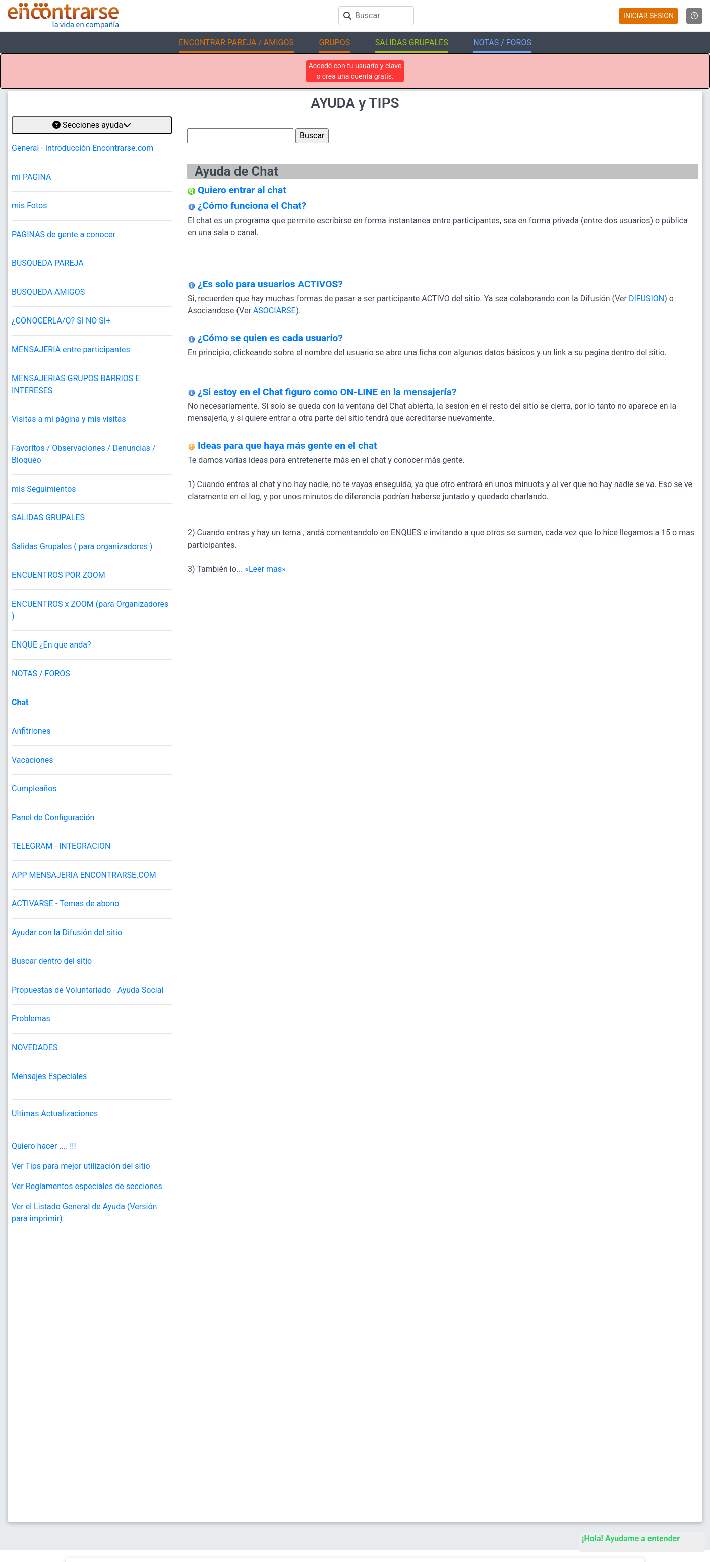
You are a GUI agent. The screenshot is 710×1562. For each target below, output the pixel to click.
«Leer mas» (265, 569)
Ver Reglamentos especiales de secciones (87, 1186)
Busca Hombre (443, 1402)
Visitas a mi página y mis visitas (69, 419)
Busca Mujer (439, 1418)
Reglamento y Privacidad (279, 1418)
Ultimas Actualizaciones (55, 1113)
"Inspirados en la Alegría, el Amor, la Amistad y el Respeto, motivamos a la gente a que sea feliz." (414, 1499)
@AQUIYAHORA (141, 1326)
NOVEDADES (34, 1047)
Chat (20, 702)
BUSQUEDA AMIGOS (48, 292)
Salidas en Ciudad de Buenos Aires (471, 1435)
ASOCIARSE (274, 310)
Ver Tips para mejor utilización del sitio (81, 1166)
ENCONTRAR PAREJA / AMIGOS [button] (236, 42)
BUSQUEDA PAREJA (48, 263)
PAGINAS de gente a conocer (63, 234)
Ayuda (253, 1402)
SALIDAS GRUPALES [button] (411, 42)
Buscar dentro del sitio (52, 961)
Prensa (254, 1468)
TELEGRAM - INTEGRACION (61, 846)
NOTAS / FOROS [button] (502, 42)
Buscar (254, 1385)
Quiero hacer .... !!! (44, 1146)
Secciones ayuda (91, 125)
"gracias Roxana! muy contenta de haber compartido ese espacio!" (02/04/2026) (262, 1295)
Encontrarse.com (227, 1499)
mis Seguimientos (44, 489)
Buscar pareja (441, 1385)
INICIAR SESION (648, 16)
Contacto (257, 1452)
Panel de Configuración (53, 817)
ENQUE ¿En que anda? (51, 645)
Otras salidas (205, 1326)
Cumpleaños (34, 788)
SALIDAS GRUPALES (48, 517)
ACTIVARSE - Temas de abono (65, 903)
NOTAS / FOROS (41, 673)
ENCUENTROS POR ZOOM (58, 575)
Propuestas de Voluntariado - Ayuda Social (87, 990)
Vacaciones (32, 760)
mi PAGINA (31, 177)
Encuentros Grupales (629, 1385)
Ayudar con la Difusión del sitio (67, 932)
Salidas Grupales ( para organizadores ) (82, 546)
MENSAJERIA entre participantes (71, 349)
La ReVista (614, 1402)
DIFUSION (646, 298)
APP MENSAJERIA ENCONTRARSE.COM (84, 875)
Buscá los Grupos (624, 1435)
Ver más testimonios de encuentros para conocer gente (347, 1326)
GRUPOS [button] (334, 42)
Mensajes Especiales (49, 1076)
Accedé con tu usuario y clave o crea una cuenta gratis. (355, 71)
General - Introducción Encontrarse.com (82, 148)
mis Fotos (29, 205)
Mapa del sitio (264, 1435)
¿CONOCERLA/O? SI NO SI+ (61, 321)
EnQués (610, 1418)
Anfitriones (31, 731)
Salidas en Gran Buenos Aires (464, 1452)
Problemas (31, 1019)
